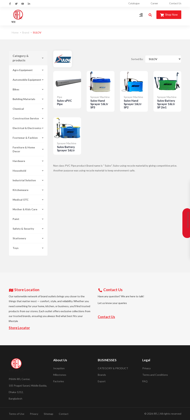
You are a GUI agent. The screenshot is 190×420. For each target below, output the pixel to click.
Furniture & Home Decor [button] (28, 149)
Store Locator (19, 328)
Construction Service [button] (28, 118)
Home (15, 32)
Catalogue (134, 3)
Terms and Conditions (155, 374)
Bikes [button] (28, 89)
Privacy (146, 368)
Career (154, 3)
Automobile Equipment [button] (28, 79)
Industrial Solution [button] (28, 180)
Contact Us (175, 3)
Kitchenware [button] (28, 190)
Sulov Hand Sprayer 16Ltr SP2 (133, 104)
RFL (156, 413)
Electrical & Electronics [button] (28, 128)
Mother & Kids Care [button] (28, 209)
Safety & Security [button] (28, 228)
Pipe (59, 97)
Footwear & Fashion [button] (28, 137)
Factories (58, 381)
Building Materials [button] (28, 99)
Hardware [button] (28, 160)
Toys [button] (28, 248)
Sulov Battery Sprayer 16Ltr (66, 148)
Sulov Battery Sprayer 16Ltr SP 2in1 (166, 104)
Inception (59, 368)
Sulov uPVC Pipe (64, 102)
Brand (25, 32)
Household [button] (28, 170)
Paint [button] (28, 219)
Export (102, 381)
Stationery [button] (28, 238)
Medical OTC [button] (28, 199)
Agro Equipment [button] (28, 70)
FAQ (145, 381)
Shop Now (169, 15)
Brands (102, 374)
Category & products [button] (28, 58)
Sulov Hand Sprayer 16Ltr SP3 (99, 104)
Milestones (59, 374)
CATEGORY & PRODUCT (113, 368)
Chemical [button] (28, 108)
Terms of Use (16, 413)
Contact (63, 413)
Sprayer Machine (100, 97)
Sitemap (48, 413)
